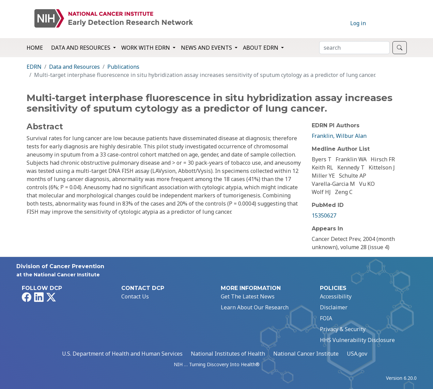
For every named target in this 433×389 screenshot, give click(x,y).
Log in (358, 23)
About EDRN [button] (261, 47)
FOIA (326, 318)
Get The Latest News (248, 296)
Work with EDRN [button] (146, 47)
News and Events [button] (207, 47)
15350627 (324, 215)
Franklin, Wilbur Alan (339, 136)
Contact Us (135, 296)
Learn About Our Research (255, 307)
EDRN (34, 66)
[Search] (354, 47)
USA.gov (357, 353)
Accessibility (336, 296)
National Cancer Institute (306, 353)
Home (35, 47)
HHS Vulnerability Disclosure (357, 340)
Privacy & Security (343, 329)
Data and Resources (74, 66)
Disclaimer (333, 307)
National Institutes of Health (228, 353)
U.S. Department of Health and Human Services (122, 353)
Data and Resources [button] (81, 47)
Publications (123, 66)
